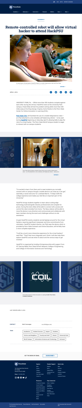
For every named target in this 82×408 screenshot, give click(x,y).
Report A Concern (68, 2)
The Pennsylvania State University (15, 404)
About (66, 11)
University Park (64, 335)
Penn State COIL (21, 116)
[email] (66, 92)
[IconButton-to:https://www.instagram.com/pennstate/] (16, 378)
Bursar (48, 368)
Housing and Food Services (50, 373)
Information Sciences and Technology (45, 339)
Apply (61, 2)
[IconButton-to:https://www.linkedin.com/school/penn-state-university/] (21, 378)
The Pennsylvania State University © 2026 (64, 405)
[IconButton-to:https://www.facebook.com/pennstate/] (18, 378)
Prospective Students (40, 383)
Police (48, 395)
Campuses (38, 372)
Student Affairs (50, 370)
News (59, 11)
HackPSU (24, 120)
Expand (62, 86)
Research (45, 11)
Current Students (39, 385)
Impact (48, 331)
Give (58, 2)
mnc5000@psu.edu (47, 324)
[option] (41, 156)
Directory (60, 368)
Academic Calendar (62, 372)
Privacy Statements (26, 404)
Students (55, 331)
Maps (59, 366)
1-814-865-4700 (21, 374)
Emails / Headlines (50, 383)
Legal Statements (12, 406)
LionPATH (60, 374)
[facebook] (51, 92)
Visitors (37, 392)
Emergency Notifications (49, 385)
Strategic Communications (50, 391)
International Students (40, 387)
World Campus (28, 339)
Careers (37, 368)
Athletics (52, 11)
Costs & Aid (35, 11)
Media (37, 398)
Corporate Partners (62, 376)
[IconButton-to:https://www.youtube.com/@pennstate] (23, 378)
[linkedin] (61, 92)
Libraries (59, 370)
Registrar (49, 366)
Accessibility (42, 404)
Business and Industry (40, 389)
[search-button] (54, 2)
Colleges (38, 370)
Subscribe (50, 355)
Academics (15, 11)
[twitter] (56, 92)
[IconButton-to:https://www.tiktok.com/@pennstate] (26, 378)
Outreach (62, 339)
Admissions (25, 11)
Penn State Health (40, 374)
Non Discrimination (35, 404)
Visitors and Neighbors (30, 335)
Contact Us (38, 376)
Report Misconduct (51, 393)
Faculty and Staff (45, 335)
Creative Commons (41, 84)
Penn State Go (50, 388)
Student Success (38, 331)
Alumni (55, 335)
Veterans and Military (40, 391)
